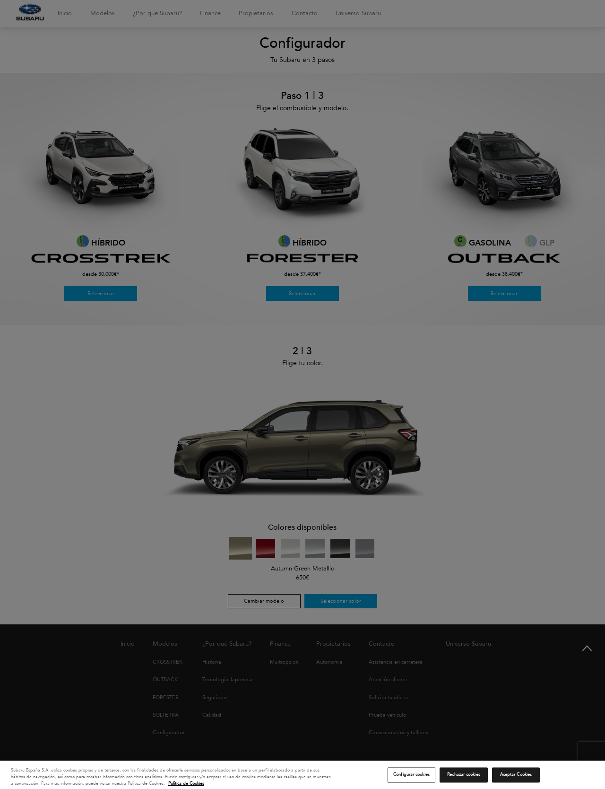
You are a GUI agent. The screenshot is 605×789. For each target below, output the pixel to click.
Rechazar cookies (463, 777)
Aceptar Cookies (516, 777)
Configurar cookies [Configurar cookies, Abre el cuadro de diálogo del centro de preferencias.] (411, 777)
